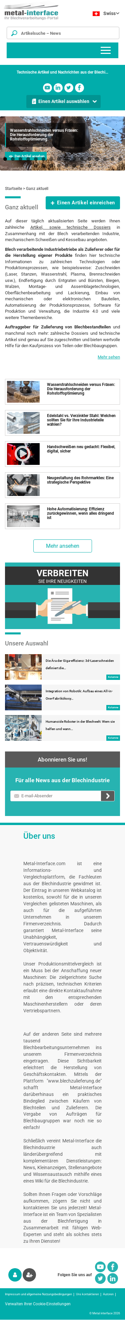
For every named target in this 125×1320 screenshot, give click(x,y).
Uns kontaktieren (87, 1294)
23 (82, 166)
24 (89, 166)
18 (43, 166)
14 (105, 159)
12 (89, 159)
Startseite (13, 188)
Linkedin (58, 87)
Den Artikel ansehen (30, 156)
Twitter (68, 87)
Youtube (47, 87)
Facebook (79, 87)
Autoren (108, 1294)
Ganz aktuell (37, 188)
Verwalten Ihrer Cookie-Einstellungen (38, 1304)
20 (59, 166)
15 (112, 159)
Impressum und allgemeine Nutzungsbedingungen (38, 1294)
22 (74, 166)
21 (66, 166)
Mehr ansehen (62, 546)
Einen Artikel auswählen (63, 101)
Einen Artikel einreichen (86, 203)
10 (74, 159)
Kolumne (113, 677)
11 (82, 159)
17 (36, 166)
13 (97, 159)
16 (120, 159)
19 (51, 166)
